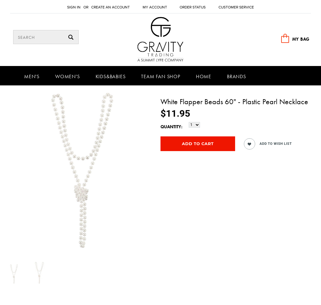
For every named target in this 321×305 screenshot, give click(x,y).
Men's (31, 76)
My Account (155, 7)
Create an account (110, 7)
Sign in (74, 7)
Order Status (193, 7)
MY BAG (301, 39)
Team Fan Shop (160, 76)
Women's (67, 76)
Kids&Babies (111, 76)
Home (203, 76)
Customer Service (236, 7)
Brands (236, 76)
